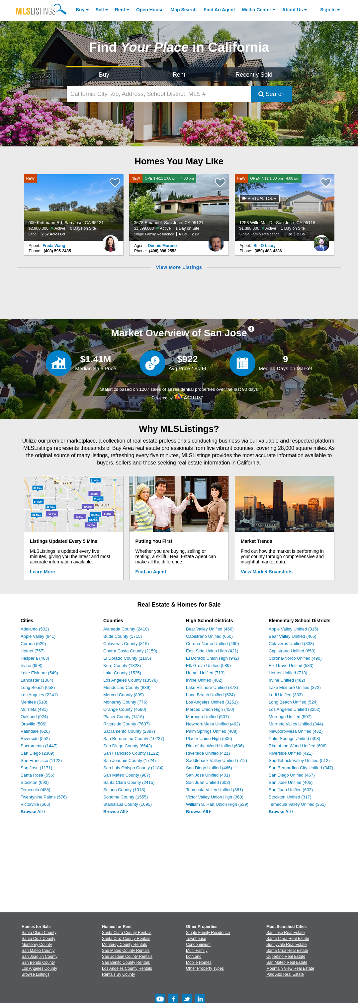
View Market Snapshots (267, 571)
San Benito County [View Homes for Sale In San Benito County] (38, 962)
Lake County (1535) (122, 672)
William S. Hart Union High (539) (217, 804)
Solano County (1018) (124, 789)
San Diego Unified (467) (292, 775)
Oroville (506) (33, 723)
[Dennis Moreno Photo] (216, 240)
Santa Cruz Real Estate (287, 950)
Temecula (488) (35, 789)
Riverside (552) (35, 738)
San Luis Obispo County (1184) (133, 767)
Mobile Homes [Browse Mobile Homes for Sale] (199, 962)
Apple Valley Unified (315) (293, 629)
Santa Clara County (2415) (129, 782)
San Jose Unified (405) (291, 782)
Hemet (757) (33, 650)
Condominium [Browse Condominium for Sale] (198, 944)
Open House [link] (149, 9)
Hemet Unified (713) (205, 672)
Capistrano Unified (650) (209, 636)
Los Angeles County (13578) (130, 680)
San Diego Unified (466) (209, 767)
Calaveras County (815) (126, 643)
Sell (100, 9)
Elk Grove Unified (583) (291, 665)
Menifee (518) (34, 702)
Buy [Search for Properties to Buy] (104, 74)
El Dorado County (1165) (127, 658)
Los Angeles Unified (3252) (294, 709)
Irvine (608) (32, 665)
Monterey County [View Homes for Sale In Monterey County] (37, 944)
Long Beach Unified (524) (210, 694)
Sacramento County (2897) (129, 731)
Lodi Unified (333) (286, 694)
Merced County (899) (123, 694)
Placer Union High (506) (209, 738)
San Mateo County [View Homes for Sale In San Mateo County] (38, 950)
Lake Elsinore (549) (39, 672)
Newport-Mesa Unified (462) (213, 723)
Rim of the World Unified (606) (215, 745)
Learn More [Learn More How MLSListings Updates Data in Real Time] (42, 571)
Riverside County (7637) (126, 723)
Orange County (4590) (124, 709)
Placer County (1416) (123, 716)
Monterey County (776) (125, 702)
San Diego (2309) (37, 753)
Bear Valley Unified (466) (210, 629)
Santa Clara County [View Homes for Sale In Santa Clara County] (39, 932)
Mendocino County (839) (126, 687)
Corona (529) (33, 643)
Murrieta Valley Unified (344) (296, 723)
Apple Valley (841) (38, 636)
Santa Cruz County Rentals (126, 938)
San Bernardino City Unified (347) (301, 767)
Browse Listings (35, 974)
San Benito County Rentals (126, 962)
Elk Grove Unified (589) (208, 665)
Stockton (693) (35, 782)
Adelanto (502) (35, 629)
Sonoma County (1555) (125, 796)
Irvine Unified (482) (204, 680)
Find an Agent (150, 571)
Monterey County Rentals (124, 944)
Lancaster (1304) (37, 680)
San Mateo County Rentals (125, 950)
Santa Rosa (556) (37, 775)
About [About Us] (292, 9)
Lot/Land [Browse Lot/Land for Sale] (194, 956)
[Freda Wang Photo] (110, 240)
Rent (120, 9)
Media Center (256, 9)
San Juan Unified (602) (291, 789)
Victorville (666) (35, 804)
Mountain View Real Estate (290, 968)
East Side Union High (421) (212, 650)
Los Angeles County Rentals (127, 968)
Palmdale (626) (35, 731)
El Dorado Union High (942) (212, 658)
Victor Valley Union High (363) (214, 796)
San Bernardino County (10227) (133, 738)
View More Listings (179, 267)
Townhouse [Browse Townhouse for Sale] (196, 938)
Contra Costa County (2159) (130, 650)
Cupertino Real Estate (285, 956)
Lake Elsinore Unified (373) (212, 687)
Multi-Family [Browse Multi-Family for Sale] (197, 950)
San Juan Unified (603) (208, 782)
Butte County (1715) (122, 636)
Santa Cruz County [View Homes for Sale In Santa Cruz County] (38, 938)
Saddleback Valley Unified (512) (216, 760)
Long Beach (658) (38, 687)
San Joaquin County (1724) (129, 760)
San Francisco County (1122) (131, 753)
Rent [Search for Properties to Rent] (179, 74)
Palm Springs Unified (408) (211, 731)
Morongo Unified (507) (207, 716)
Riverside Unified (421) (208, 753)
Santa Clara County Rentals (126, 932)
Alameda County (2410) (126, 629)
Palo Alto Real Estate (285, 974)
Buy (80, 9)
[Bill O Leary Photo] (321, 240)
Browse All (33, 811)
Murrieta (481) (34, 709)
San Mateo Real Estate (286, 962)
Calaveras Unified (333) (291, 643)
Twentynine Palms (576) (44, 796)
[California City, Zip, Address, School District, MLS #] (158, 94)
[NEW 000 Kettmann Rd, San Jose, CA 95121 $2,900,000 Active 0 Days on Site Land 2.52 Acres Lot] (74, 207)
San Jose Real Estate (285, 932)
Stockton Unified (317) (290, 796)
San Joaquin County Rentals (127, 956)
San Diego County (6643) (127, 745)
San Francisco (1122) (41, 760)
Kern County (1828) (122, 665)
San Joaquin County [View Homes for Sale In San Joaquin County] (39, 956)
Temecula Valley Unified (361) (214, 789)
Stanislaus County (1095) (127, 804)
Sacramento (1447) (39, 745)
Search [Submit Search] (271, 94)
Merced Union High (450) (210, 709)
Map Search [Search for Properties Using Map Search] (184, 9)
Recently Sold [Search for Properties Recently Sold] (253, 74)
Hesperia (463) (35, 658)
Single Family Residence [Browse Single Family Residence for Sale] (208, 932)
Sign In (328, 9)
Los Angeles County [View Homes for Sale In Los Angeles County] (39, 968)
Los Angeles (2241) (39, 694)
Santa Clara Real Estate (287, 938)
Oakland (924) (34, 716)
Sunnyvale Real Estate (286, 944)
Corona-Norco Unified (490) (212, 643)
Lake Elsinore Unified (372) (295, 687)
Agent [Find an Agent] (219, 9)
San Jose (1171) (36, 767)
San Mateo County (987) (126, 775)
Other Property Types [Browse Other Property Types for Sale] (205, 968)
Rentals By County (118, 974)
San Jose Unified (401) (208, 775)
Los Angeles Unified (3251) (212, 702)
